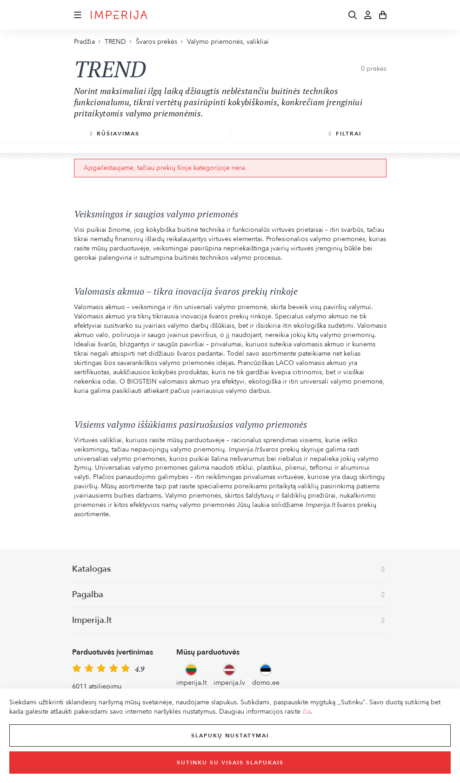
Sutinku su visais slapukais (230, 762)
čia (306, 711)
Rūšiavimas (115, 133)
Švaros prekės (156, 41)
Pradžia (84, 41)
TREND (115, 41)
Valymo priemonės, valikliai (228, 41)
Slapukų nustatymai (230, 735)
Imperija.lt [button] (228, 620)
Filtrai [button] (345, 133)
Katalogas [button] (228, 569)
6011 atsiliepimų (96, 686)
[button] (77, 15)
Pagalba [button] (228, 595)
